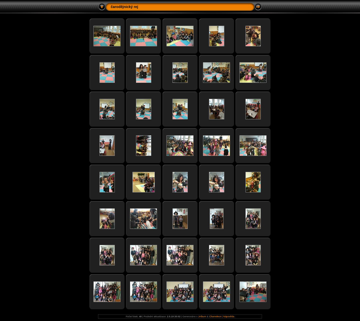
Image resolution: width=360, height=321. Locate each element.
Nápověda (228, 316)
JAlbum (202, 316)
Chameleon (215, 316)
